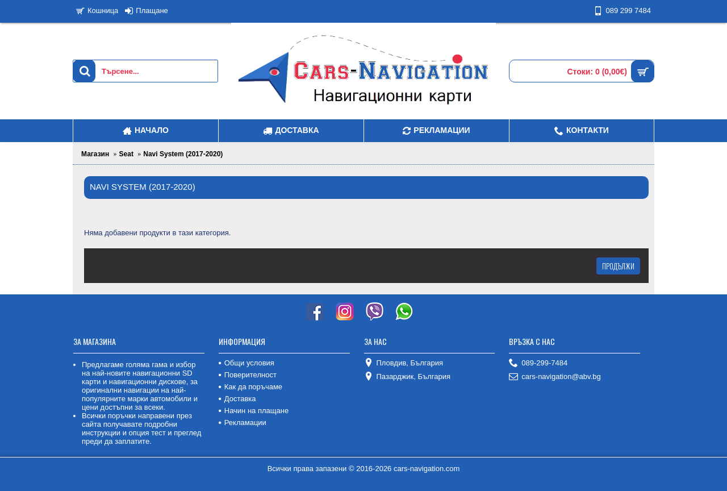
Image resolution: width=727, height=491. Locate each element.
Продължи (618, 266)
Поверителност (248, 375)
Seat (126, 154)
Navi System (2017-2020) (183, 154)
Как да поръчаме (250, 386)
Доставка (237, 398)
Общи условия (246, 363)
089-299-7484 (538, 363)
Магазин (95, 154)
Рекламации (242, 422)
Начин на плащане (254, 410)
